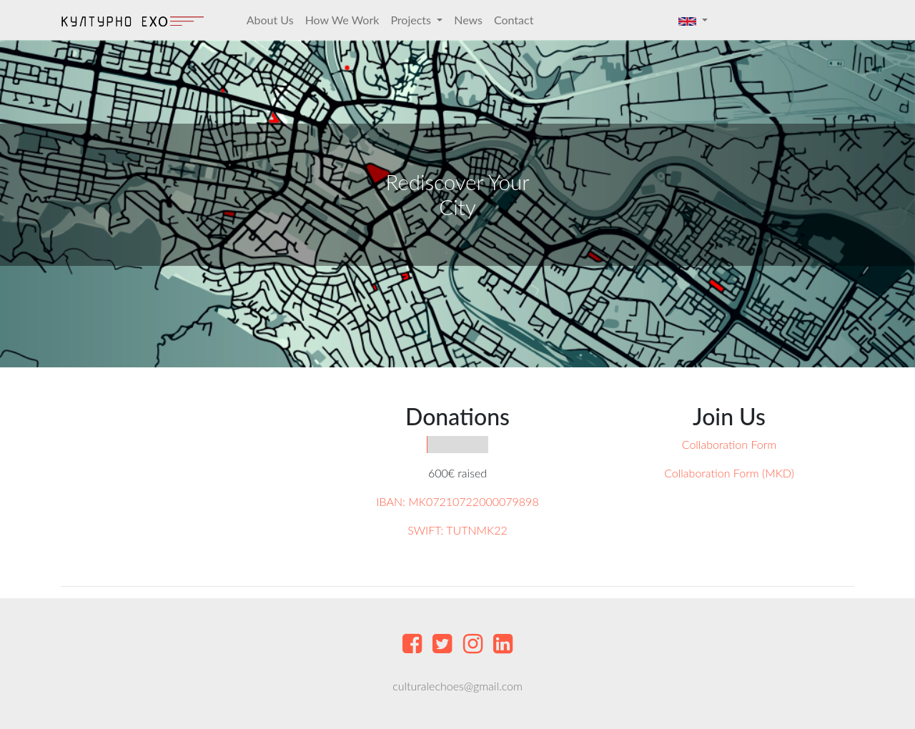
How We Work (342, 19)
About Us (270, 19)
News (468, 19)
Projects (412, 19)
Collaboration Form (729, 444)
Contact (513, 19)
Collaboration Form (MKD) (729, 473)
